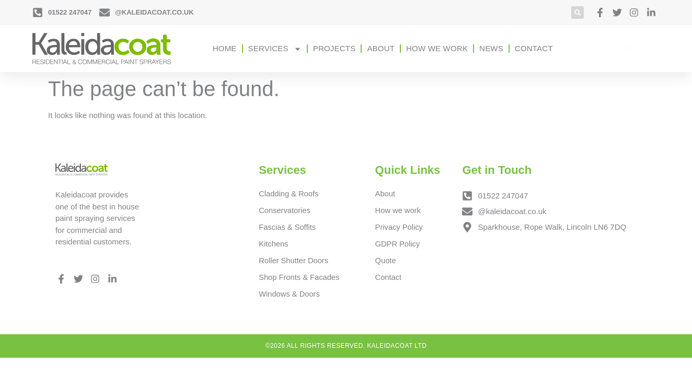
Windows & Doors (290, 295)
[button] (577, 12)
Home (225, 48)
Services (275, 49)
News (491, 48)
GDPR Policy (398, 244)
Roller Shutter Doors (294, 261)
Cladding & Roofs (289, 193)
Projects (334, 48)
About (381, 48)
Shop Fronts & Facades (300, 278)
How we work (437, 48)
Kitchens (274, 244)
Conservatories (285, 210)
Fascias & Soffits (288, 227)
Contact (534, 48)
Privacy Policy (399, 227)
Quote (386, 261)
